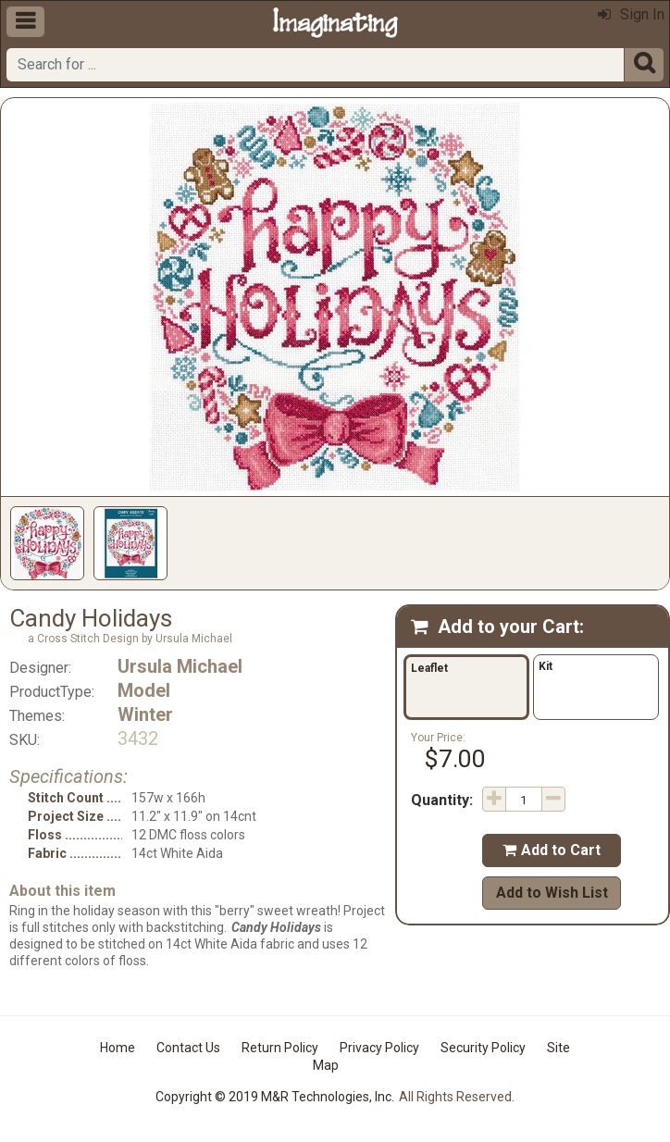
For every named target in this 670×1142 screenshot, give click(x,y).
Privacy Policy (379, 1047)
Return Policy (280, 1047)
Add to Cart (551, 850)
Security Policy (483, 1047)
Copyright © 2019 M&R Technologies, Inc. (274, 1096)
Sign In (631, 14)
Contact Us (188, 1047)
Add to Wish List (552, 892)
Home (117, 1047)
